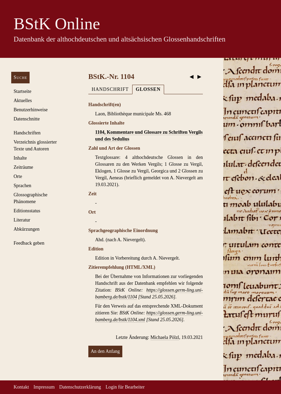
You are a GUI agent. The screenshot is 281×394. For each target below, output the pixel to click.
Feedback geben (29, 243)
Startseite (22, 91)
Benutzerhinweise (31, 109)
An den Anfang (105, 351)
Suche (20, 77)
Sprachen (22, 185)
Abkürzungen (26, 229)
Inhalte (20, 158)
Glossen (148, 89)
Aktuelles (23, 100)
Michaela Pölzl (165, 337)
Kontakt (21, 387)
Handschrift (110, 89)
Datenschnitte (27, 118)
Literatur (22, 220)
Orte (18, 176)
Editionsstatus (27, 210)
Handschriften (27, 132)
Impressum (44, 387)
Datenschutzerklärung (80, 387)
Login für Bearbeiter (125, 387)
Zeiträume (23, 167)
